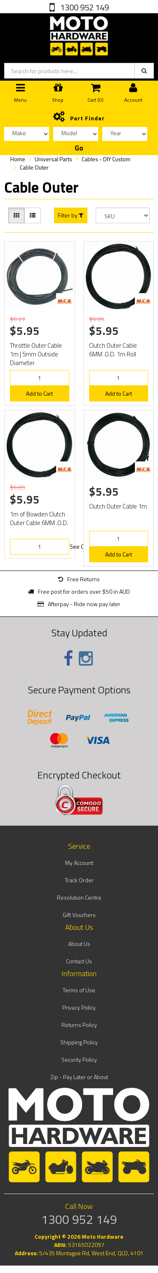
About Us (79, 943)
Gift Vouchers (79, 914)
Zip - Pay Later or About (79, 1076)
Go (79, 148)
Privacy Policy (79, 1007)
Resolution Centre (79, 897)
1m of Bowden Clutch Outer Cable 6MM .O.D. (39, 518)
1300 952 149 (84, 7)
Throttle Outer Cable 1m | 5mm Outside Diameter (36, 354)
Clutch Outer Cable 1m (118, 506)
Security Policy (79, 1059)
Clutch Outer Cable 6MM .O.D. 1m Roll (113, 350)
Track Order (79, 880)
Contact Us (79, 961)
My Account (79, 862)
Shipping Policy (79, 1042)
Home (17, 159)
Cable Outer (34, 167)
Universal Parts (53, 159)
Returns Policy (79, 1024)
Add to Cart (39, 393)
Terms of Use (79, 990)
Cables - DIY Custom (106, 159)
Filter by (70, 215)
